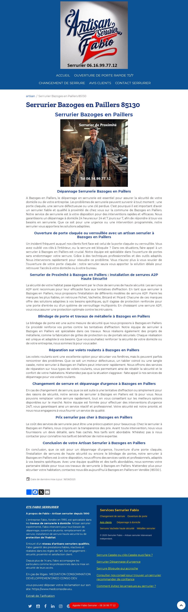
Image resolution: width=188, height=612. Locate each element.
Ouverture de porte (137, 516)
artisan (30, 96)
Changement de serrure (112, 516)
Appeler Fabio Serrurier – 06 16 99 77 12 (94, 605)
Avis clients (100, 83)
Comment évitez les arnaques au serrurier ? (126, 586)
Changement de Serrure (62, 83)
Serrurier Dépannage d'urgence (119, 561)
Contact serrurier (133, 83)
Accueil (63, 75)
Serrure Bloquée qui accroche (117, 568)
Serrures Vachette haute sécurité (117, 528)
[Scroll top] (181, 605)
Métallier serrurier (146, 528)
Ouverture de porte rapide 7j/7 (103, 75)
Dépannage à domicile (128, 522)
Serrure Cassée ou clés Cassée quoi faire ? (125, 555)
